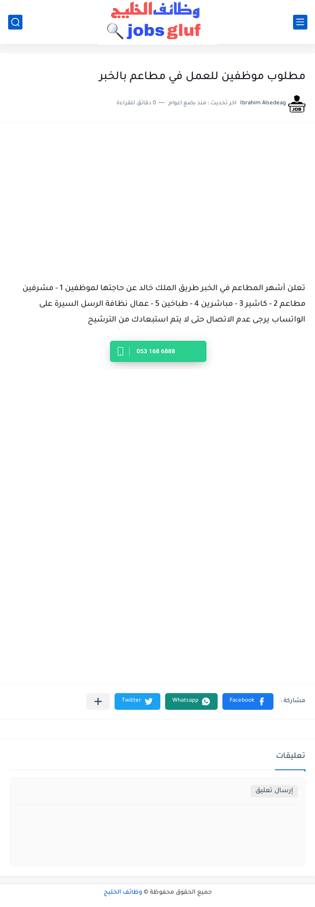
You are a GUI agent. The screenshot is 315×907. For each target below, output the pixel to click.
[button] (247, 701)
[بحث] (15, 22)
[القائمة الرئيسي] (300, 22)
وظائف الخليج (123, 892)
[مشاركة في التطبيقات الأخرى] (98, 701)
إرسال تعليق (274, 791)
